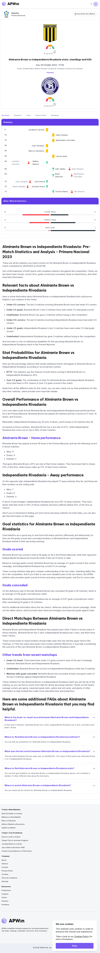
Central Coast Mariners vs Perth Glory (17, 851)
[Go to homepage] (10, 4)
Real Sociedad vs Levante (12, 814)
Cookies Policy (81, 936)
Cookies (5, 874)
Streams (5, 901)
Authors (5, 864)
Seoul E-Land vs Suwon (11, 837)
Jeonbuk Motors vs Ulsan (12, 844)
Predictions (6, 890)
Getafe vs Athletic (9, 828)
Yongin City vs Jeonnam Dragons (15, 840)
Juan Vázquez (38, 145)
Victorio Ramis (61, 191)
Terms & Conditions (9, 878)
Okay (74, 945)
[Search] (91, 4)
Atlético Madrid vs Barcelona (13, 824)
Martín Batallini (19, 186)
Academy (5, 905)
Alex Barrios (79, 191)
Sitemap (5, 881)
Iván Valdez (60, 169)
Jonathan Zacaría (36, 130)
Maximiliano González (65, 140)
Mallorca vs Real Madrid (11, 817)
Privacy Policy (7, 871)
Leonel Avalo (61, 156)
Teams (4, 897)
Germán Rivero (38, 186)
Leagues (5, 894)
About (4, 860)
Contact (5, 867)
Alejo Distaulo (62, 135)
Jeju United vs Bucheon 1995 (13, 847)
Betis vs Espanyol (9, 821)
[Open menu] (95, 4)
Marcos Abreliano (36, 151)
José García (39, 181)
